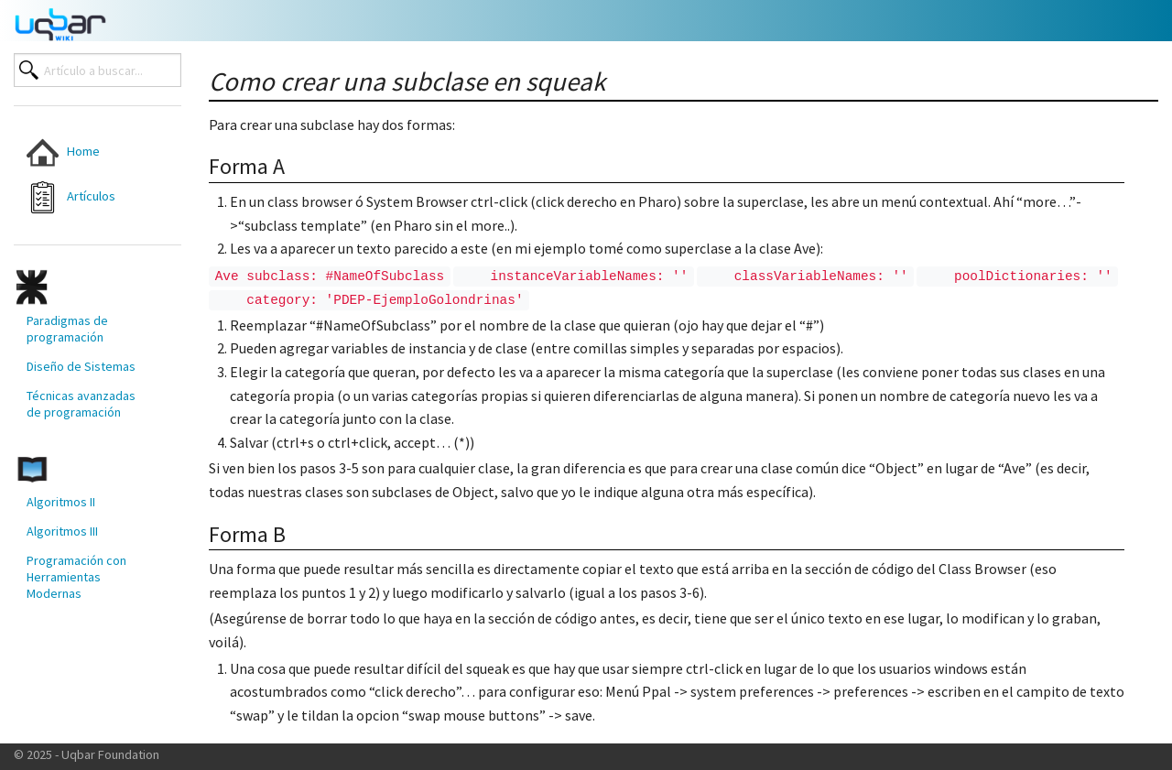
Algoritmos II (61, 501)
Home (63, 152)
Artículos (71, 197)
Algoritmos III (62, 531)
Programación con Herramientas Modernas (76, 577)
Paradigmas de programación (67, 328)
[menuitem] (84, 152)
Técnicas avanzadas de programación (81, 403)
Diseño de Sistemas (81, 366)
